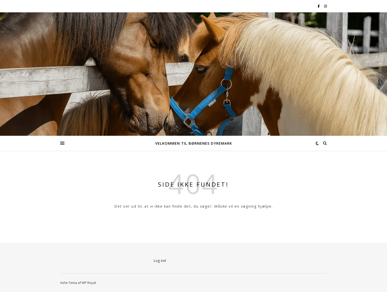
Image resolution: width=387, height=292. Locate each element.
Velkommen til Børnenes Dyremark (193, 143)
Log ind (160, 260)
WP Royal (89, 282)
